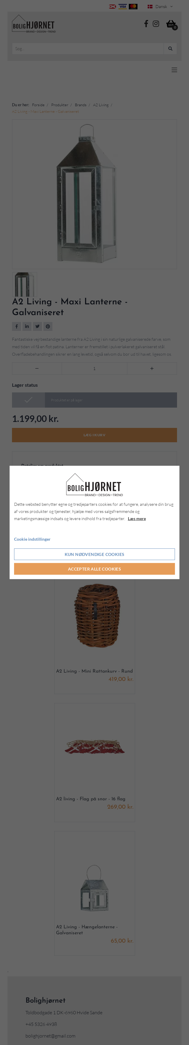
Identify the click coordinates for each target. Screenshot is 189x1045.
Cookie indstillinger (32, 538)
